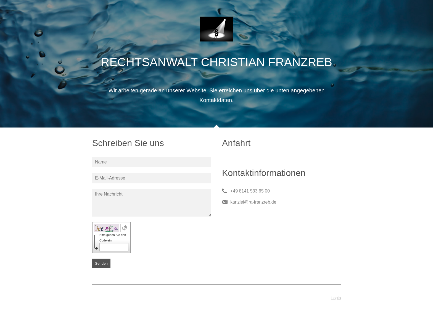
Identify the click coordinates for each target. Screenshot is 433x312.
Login (336, 298)
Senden (101, 263)
